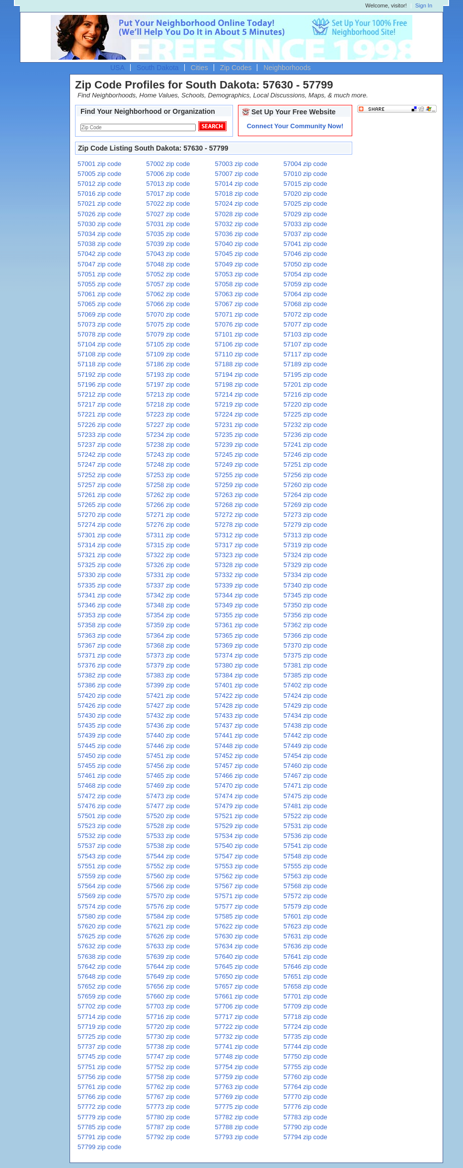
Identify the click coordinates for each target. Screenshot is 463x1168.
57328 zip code (236, 565)
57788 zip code (236, 1127)
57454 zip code (305, 755)
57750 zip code (305, 1056)
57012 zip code (99, 183)
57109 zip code (168, 354)
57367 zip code (99, 645)
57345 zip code (305, 595)
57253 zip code (168, 475)
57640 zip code (236, 956)
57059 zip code (305, 284)
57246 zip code (305, 454)
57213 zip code (168, 394)
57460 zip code (305, 765)
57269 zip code (305, 504)
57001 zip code (99, 163)
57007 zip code (236, 173)
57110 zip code (236, 354)
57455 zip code (99, 765)
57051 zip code (99, 274)
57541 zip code (305, 845)
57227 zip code (168, 424)
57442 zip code (305, 735)
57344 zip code (236, 595)
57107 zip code (305, 344)
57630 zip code (236, 936)
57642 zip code (99, 966)
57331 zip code (168, 575)
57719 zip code (99, 1026)
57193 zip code (168, 374)
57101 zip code (236, 334)
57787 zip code (168, 1127)
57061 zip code (99, 294)
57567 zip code (236, 886)
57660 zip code (168, 996)
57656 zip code (168, 986)
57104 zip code (99, 344)
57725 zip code (99, 1036)
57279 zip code (305, 524)
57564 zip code (99, 886)
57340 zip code (305, 585)
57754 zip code (236, 1067)
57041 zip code (305, 244)
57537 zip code (99, 845)
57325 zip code (99, 565)
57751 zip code (99, 1067)
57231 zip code (236, 424)
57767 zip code (168, 1096)
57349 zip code (236, 605)
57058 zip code (236, 284)
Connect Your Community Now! (295, 126)
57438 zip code (305, 725)
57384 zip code (236, 675)
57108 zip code (99, 354)
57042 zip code (99, 253)
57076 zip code (236, 324)
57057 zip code (168, 284)
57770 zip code (305, 1096)
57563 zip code (305, 876)
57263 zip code (236, 495)
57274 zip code (99, 524)
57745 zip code (99, 1056)
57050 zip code (305, 264)
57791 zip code (99, 1137)
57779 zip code (99, 1117)
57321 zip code (99, 555)
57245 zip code (236, 454)
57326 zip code (168, 565)
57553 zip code (236, 866)
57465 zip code (168, 775)
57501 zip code (99, 816)
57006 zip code (168, 173)
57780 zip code (168, 1117)
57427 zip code (168, 705)
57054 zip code (305, 274)
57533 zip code (168, 835)
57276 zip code (168, 524)
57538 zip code (168, 845)
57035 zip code (168, 234)
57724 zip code (305, 1026)
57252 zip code (99, 475)
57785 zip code (99, 1127)
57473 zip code (168, 796)
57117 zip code (305, 354)
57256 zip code (305, 475)
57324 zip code (305, 555)
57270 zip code (99, 514)
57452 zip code (236, 755)
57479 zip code (236, 806)
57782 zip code (236, 1117)
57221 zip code (99, 414)
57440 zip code (168, 735)
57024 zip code (236, 203)
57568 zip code (305, 886)
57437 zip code (236, 725)
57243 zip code (168, 454)
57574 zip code (99, 906)
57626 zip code (168, 936)
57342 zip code (168, 595)
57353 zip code (99, 615)
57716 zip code (168, 1016)
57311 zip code (168, 535)
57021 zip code (99, 203)
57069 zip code (99, 314)
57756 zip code (99, 1077)
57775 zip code (236, 1106)
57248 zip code (168, 464)
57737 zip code (99, 1046)
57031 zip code (168, 224)
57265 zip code (99, 504)
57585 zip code (236, 916)
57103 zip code (305, 334)
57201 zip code (305, 384)
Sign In (423, 5)
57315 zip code (168, 545)
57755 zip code (305, 1067)
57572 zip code (305, 896)
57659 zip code (99, 996)
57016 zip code (99, 193)
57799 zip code (99, 1147)
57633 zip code (168, 946)
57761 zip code (99, 1086)
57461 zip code (99, 775)
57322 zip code (168, 555)
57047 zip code (99, 264)
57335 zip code (99, 585)
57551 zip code (99, 866)
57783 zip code (305, 1117)
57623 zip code (305, 926)
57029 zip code (305, 214)
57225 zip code (305, 414)
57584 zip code (168, 916)
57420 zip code (99, 695)
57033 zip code (305, 224)
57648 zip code (99, 976)
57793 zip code (236, 1137)
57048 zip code (168, 264)
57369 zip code (236, 645)
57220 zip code (305, 404)
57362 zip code (305, 625)
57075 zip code (168, 324)
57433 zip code (236, 715)
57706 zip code (236, 1006)
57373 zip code (168, 655)
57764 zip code (305, 1086)
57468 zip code (99, 785)
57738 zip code (168, 1046)
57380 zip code (236, 665)
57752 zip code (168, 1067)
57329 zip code (305, 565)
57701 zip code (305, 996)
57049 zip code (236, 264)
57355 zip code (236, 615)
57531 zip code (305, 826)
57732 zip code (236, 1036)
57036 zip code (236, 234)
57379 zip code (168, 665)
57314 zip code (99, 545)
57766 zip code (99, 1096)
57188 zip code (236, 364)
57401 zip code (236, 685)
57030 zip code (99, 224)
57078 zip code (99, 334)
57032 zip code (236, 224)
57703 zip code (168, 1006)
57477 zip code (168, 806)
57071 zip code (236, 314)
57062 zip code (168, 294)
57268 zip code (236, 504)
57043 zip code (168, 253)
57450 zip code (99, 755)
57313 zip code (305, 535)
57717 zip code (236, 1016)
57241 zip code (305, 444)
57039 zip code (168, 244)
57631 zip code (305, 936)
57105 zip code (168, 344)
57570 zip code (168, 896)
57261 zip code (99, 495)
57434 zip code (305, 715)
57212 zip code (99, 394)
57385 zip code (305, 675)
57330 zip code (99, 575)
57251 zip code (305, 464)
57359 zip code (168, 625)
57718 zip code (305, 1016)
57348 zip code (168, 605)
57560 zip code (168, 876)
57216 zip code (305, 394)
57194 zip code (236, 374)
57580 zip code (99, 916)
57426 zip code (99, 705)
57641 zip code (305, 956)
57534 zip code (236, 835)
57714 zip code (99, 1016)
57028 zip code (236, 214)
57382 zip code (99, 675)
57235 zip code (236, 434)
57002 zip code (168, 163)
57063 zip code (236, 294)
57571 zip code (236, 896)
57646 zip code (305, 966)
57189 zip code (305, 364)
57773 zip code (168, 1106)
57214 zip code (236, 394)
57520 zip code (168, 816)
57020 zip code (305, 193)
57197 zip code (168, 384)
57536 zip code (305, 835)
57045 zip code (236, 253)
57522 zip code (305, 816)
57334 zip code (305, 575)
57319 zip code (305, 545)
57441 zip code (236, 735)
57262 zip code (168, 495)
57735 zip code (305, 1036)
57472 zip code (99, 796)
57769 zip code (236, 1096)
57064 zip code (305, 294)
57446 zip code (168, 746)
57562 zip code (236, 876)
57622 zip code (236, 926)
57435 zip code (99, 725)
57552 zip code (168, 866)
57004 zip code (305, 163)
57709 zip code (305, 1006)
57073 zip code (99, 324)
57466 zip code (236, 775)
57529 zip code (236, 826)
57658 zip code (305, 986)
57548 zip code (305, 856)
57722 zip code (236, 1026)
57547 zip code (236, 856)
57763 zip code (236, 1086)
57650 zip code (236, 976)
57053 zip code (236, 274)
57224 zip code (236, 414)
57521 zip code (236, 816)
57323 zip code (236, 555)
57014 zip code (236, 183)
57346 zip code (99, 605)
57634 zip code (236, 946)
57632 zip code (99, 946)
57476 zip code (99, 806)
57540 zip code (236, 845)
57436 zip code (168, 725)
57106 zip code (236, 344)
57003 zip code (236, 163)
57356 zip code (305, 615)
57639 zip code (168, 956)
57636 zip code (305, 946)
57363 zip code (99, 635)
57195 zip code (305, 374)
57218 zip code (168, 404)
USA (117, 68)
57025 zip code (305, 203)
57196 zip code (99, 384)
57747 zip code (168, 1056)
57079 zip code (168, 334)
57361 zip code (236, 625)
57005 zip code (99, 173)
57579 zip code (305, 906)
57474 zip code (236, 796)
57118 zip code (99, 364)
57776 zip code (305, 1106)
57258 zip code (168, 485)
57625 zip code (99, 936)
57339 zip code (236, 585)
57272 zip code (236, 514)
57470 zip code (236, 785)
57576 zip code (168, 906)
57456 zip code (168, 765)
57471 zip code (305, 785)
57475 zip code (305, 796)
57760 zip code (305, 1077)
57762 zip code (168, 1086)
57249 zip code (236, 464)
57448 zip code (236, 746)
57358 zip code (99, 625)
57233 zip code (99, 434)
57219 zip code (236, 404)
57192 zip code (99, 374)
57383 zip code (168, 675)
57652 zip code (99, 986)
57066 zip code (168, 304)
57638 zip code (99, 956)
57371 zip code (99, 655)
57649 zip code (168, 976)
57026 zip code (99, 214)
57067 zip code (236, 304)
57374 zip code (236, 655)
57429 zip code (305, 705)
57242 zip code (99, 454)
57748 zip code (236, 1056)
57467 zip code (305, 775)
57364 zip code (168, 635)
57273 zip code (305, 514)
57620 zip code (99, 926)
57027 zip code (168, 214)
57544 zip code (168, 856)
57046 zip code (305, 253)
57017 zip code (168, 193)
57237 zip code (99, 444)
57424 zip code (305, 695)
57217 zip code (99, 404)
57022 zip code (168, 203)
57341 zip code (99, 595)
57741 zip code (236, 1046)
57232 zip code (305, 424)
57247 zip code (99, 464)
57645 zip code (236, 966)
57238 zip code (168, 444)
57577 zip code (236, 906)
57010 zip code (305, 173)
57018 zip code (236, 193)
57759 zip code (236, 1077)
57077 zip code (305, 324)
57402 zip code (305, 685)
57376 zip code (99, 665)
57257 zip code (99, 485)
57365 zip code (236, 635)
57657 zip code (236, 986)
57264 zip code (305, 495)
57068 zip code (305, 304)
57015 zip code (305, 183)
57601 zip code (305, 916)
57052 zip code (168, 274)
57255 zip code (236, 475)
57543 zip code (99, 856)
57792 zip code (168, 1137)
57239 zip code (236, 444)
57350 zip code (305, 605)
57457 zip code (236, 765)
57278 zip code (236, 524)
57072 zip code (305, 314)
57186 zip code (168, 364)
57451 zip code (168, 755)
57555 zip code (305, 866)
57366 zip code (305, 635)
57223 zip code (168, 414)
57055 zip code (99, 284)
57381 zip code (305, 665)
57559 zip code (99, 876)
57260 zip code (305, 485)
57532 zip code (99, 835)
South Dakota (158, 68)
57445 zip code (99, 746)
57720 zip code (168, 1026)
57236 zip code (305, 434)
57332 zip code (236, 575)
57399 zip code (168, 685)
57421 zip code (168, 695)
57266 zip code (168, 504)
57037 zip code (305, 234)
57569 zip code (99, 896)
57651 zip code (305, 976)
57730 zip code (168, 1036)
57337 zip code (168, 585)
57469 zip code (168, 785)
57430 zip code (99, 715)
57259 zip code (236, 485)
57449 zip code (305, 746)
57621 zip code (168, 926)
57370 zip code (305, 645)
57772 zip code (99, 1106)
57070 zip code (168, 314)
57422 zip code (236, 695)
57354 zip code (168, 615)
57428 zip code (236, 705)
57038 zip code (99, 244)
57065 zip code (99, 304)
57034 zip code (99, 234)
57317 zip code (236, 545)
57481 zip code (305, 806)
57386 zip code (99, 685)
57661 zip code (236, 996)
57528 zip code (168, 826)
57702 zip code (99, 1006)
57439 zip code (99, 735)
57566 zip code (168, 886)
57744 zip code (305, 1046)
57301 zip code (99, 535)
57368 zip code (168, 645)
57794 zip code (305, 1137)
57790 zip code (305, 1127)
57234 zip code (168, 434)
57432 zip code (168, 715)
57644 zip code (168, 966)
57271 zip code (168, 514)
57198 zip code (236, 384)
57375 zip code (305, 655)
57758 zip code (168, 1077)
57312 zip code (236, 535)
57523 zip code (99, 826)
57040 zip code (236, 244)
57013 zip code (168, 183)
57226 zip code (99, 424)
